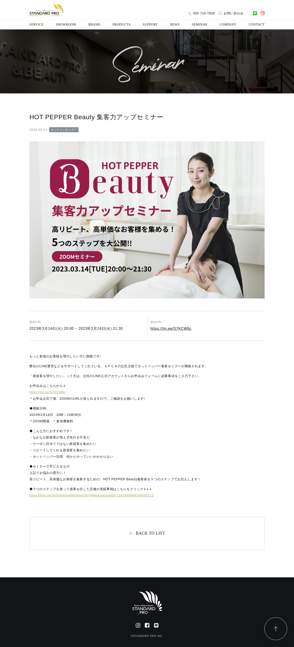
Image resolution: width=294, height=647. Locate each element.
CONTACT (257, 24)
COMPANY (228, 24)
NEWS (175, 24)
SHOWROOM (66, 24)
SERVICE (36, 24)
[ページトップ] (275, 628)
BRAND (94, 24)
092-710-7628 (204, 13)
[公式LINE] (255, 13)
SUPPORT (150, 24)
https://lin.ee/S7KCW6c (171, 328)
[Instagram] (262, 13)
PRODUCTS (121, 24)
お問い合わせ (234, 13)
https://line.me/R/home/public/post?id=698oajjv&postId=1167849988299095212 (91, 495)
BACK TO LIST (150, 533)
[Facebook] (147, 625)
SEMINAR (199, 24)
